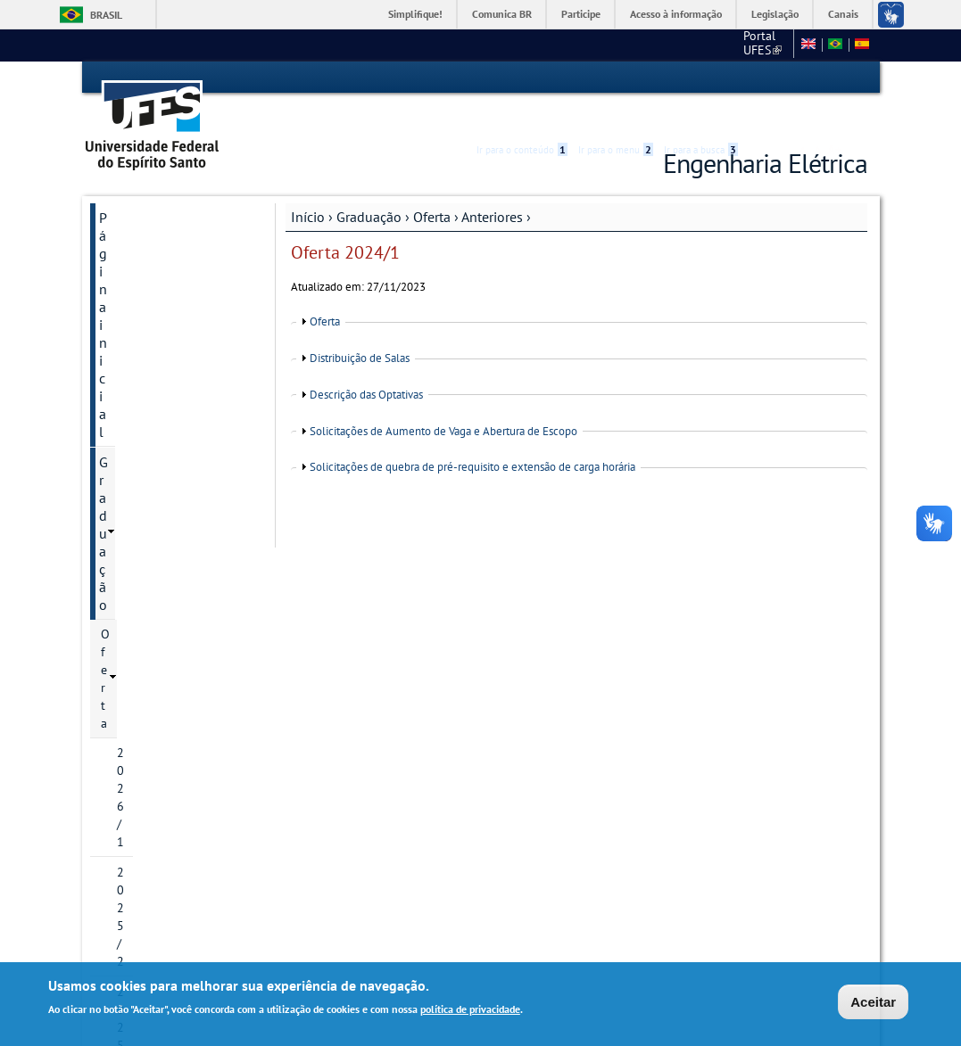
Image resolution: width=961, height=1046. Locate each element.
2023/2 (153, 486)
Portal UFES (630, 45)
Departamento (142, 698)
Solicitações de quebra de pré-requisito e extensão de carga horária (472, 435)
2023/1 (153, 456)
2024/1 (153, 516)
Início (308, 185)
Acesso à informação (676, 14)
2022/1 (153, 395)
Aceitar (873, 1003)
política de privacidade (470, 1011)
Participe (581, 14)
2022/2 (153, 425)
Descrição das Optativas (366, 362)
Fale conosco (752, 45)
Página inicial (139, 185)
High (781, 78)
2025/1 (137, 335)
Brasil (106, 14)
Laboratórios (137, 728)
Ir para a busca (701, 77)
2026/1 (137, 275)
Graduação (369, 185)
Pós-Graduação (145, 668)
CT (692, 45)
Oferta (432, 185)
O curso (122, 577)
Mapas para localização (170, 759)
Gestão (119, 638)
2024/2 (153, 547)
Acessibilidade (760, 78)
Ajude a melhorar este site (165, 828)
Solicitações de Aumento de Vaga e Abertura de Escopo (443, 399)
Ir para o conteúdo (521, 77)
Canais (843, 14)
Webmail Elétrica (136, 890)
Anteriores (492, 185)
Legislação (775, 14)
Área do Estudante (151, 607)
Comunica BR (502, 14)
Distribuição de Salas (360, 326)
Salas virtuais (126, 876)
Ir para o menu (615, 77)
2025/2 (137, 305)
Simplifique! (415, 14)
